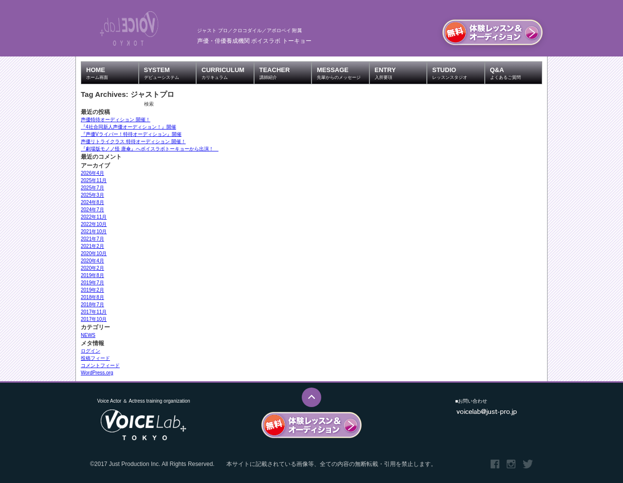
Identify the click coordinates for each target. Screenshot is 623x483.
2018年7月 (92, 304)
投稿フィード (95, 358)
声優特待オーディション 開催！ (115, 119)
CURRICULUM (228, 73)
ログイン (90, 350)
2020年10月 (94, 253)
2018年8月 (92, 297)
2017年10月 (94, 319)
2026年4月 (92, 173)
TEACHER (285, 73)
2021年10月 (94, 231)
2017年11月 (94, 312)
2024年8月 (92, 202)
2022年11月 (94, 217)
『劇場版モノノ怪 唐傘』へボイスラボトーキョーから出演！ (150, 148)
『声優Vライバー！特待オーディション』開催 (131, 134)
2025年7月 (92, 187)
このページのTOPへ (311, 397)
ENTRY (401, 73)
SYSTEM (170, 73)
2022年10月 (94, 224)
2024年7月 (92, 209)
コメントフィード (100, 365)
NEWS (88, 335)
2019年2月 (92, 290)
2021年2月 (92, 246)
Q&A (516, 73)
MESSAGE (343, 73)
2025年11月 (94, 180)
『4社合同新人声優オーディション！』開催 (128, 127)
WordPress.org (97, 372)
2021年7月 (92, 239)
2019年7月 (92, 282)
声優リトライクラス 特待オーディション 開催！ (133, 141)
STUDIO (458, 73)
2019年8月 (92, 275)
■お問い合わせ (471, 401)
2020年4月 (92, 260)
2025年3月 (92, 195)
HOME (112, 73)
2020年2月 (92, 268)
